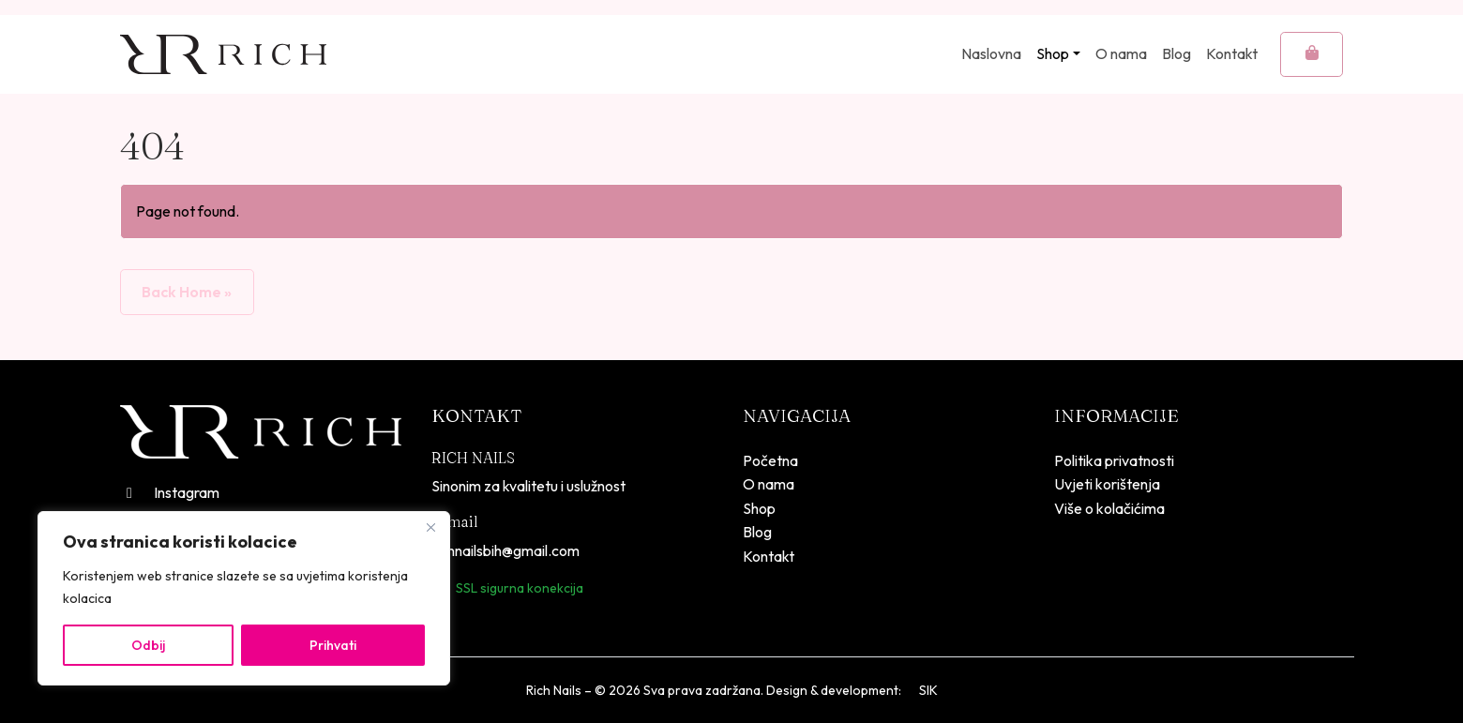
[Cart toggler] (1311, 54)
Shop (1052, 53)
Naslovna (991, 53)
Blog (1176, 53)
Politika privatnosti (1114, 460)
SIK (928, 690)
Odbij (148, 645)
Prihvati (332, 645)
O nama (1121, 53)
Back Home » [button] (187, 291)
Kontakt (1232, 53)
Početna (770, 460)
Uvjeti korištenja (1107, 483)
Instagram (169, 492)
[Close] (430, 527)
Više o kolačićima (1109, 508)
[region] (244, 598)
